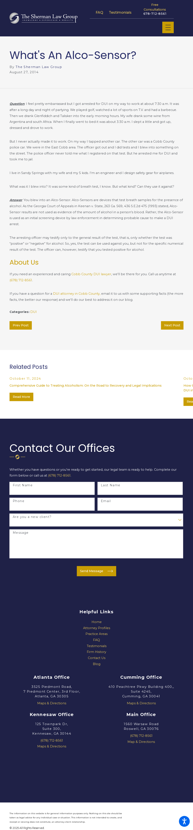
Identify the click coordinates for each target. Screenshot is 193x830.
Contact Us (96, 658)
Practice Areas (96, 634)
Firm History (96, 652)
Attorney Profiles (96, 628)
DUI (33, 312)
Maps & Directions (51, 703)
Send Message (96, 571)
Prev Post (21, 325)
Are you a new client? (32, 517)
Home (97, 622)
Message (21, 533)
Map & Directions (141, 742)
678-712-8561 (155, 14)
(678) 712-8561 (21, 280)
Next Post (172, 325)
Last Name (111, 485)
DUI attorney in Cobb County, (76, 294)
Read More (21, 397)
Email (106, 501)
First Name (23, 485)
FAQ (99, 12)
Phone (18, 501)
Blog (96, 664)
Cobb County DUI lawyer (91, 274)
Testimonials (120, 12)
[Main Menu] (168, 27)
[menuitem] (96, 622)
